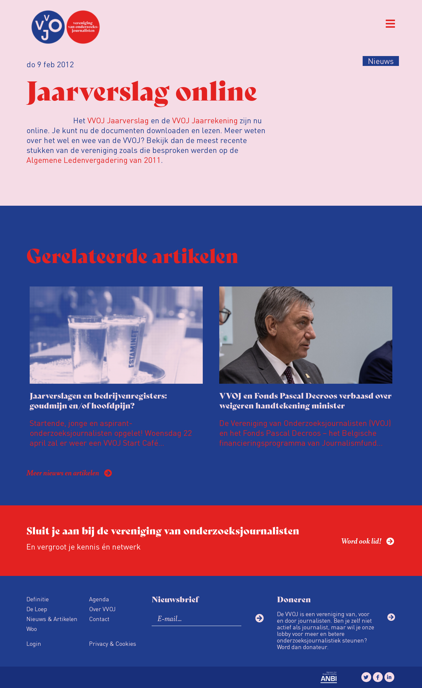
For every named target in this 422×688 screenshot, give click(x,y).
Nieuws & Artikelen (51, 618)
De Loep (36, 609)
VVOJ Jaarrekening (205, 120)
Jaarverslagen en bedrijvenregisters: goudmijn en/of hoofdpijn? (98, 400)
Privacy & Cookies (112, 643)
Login (33, 643)
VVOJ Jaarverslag (118, 120)
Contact (99, 618)
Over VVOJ (102, 609)
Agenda (99, 599)
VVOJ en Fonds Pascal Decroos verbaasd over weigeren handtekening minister (305, 400)
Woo (31, 628)
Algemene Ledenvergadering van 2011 (93, 160)
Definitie (37, 599)
